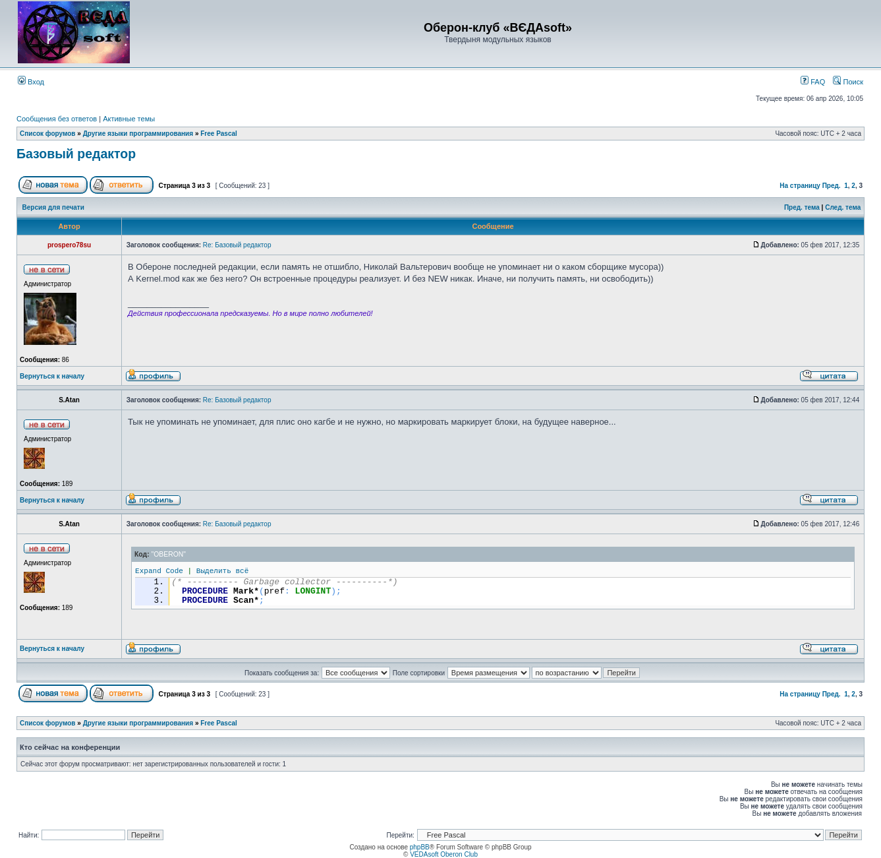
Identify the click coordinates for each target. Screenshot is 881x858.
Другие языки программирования (138, 133)
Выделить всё (222, 571)
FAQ (813, 82)
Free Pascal (218, 133)
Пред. (831, 185)
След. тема (843, 207)
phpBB (420, 847)
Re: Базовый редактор (237, 245)
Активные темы (129, 119)
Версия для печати (53, 207)
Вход (31, 82)
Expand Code (159, 571)
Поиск (848, 82)
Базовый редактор (76, 153)
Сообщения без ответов (56, 119)
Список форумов (48, 133)
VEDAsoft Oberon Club (444, 854)
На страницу (800, 185)
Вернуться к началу (52, 376)
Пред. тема (802, 207)
